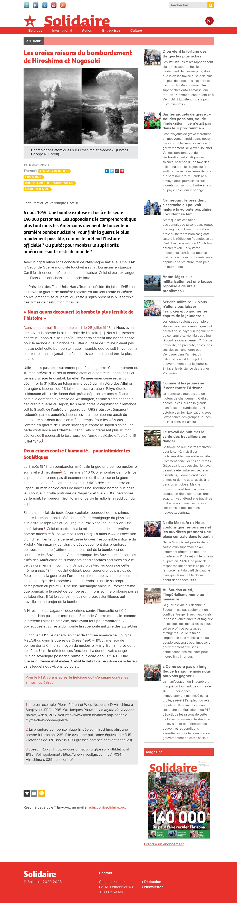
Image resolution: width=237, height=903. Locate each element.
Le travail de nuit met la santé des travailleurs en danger (184, 437)
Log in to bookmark (27, 793)
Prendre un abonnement (164, 844)
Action (87, 30)
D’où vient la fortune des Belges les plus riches (185, 53)
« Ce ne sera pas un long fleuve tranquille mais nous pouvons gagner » (187, 671)
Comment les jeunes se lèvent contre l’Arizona (183, 385)
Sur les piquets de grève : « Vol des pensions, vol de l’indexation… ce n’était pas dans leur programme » (187, 121)
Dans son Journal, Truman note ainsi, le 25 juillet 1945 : (69, 327)
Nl (209, 21)
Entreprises (111, 30)
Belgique (36, 30)
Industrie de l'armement (49, 183)
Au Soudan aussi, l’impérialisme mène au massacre (183, 595)
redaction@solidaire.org (106, 807)
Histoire (33, 177)
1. (27, 704)
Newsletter (153, 887)
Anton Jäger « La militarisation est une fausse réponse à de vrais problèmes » (187, 283)
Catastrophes (54, 171)
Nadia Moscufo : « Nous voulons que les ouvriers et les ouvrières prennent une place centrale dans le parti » (188, 529)
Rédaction (152, 881)
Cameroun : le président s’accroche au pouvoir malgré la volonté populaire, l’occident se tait (188, 207)
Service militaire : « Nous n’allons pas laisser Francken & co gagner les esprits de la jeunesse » (185, 309)
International (62, 30)
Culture (136, 30)
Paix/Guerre (37, 189)
